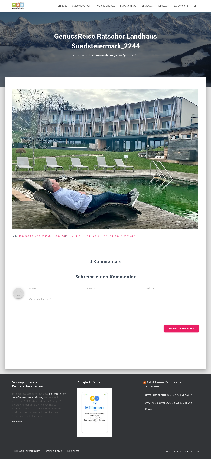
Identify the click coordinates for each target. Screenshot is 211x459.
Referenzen (147, 6)
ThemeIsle (194, 451)
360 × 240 (97, 236)
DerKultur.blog (128, 6)
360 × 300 (109, 236)
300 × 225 (35, 236)
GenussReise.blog (106, 6)
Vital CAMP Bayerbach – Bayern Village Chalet (168, 406)
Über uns (62, 6)
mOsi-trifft (73, 451)
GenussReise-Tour (82, 6)
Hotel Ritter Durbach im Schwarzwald (169, 395)
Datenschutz (181, 6)
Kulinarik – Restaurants (27, 451)
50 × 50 (118, 236)
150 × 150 (24, 236)
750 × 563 (60, 236)
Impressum (163, 6)
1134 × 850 (47, 236)
